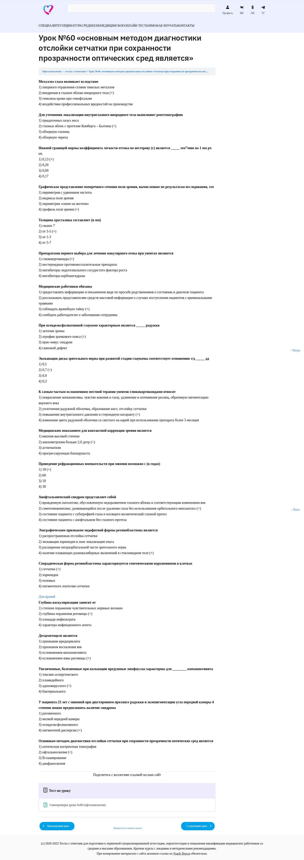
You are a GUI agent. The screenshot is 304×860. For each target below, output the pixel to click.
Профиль (227, 10)
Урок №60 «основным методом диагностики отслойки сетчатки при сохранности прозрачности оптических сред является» (161, 69)
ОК (252, 10)
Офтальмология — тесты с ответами (64, 69)
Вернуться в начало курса (127, 825)
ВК (242, 10)
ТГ (263, 10)
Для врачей (47, 594)
